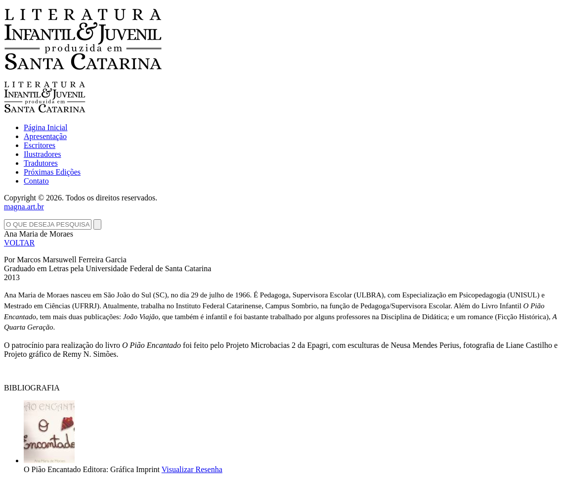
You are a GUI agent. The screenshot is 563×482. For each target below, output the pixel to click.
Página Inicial (45, 127)
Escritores (39, 145)
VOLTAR (19, 243)
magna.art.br (24, 206)
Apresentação (45, 136)
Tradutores (41, 163)
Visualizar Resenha (192, 469)
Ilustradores (42, 154)
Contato (36, 181)
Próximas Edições (52, 172)
